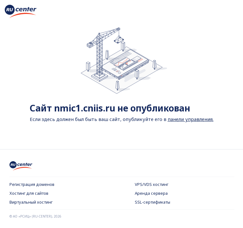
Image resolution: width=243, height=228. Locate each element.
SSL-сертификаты (152, 202)
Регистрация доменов (31, 184)
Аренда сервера (151, 193)
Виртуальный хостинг (31, 202)
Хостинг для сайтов (28, 193)
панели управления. (191, 119)
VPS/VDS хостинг (151, 184)
